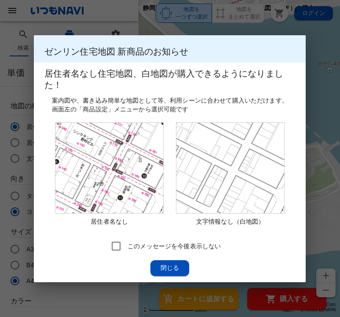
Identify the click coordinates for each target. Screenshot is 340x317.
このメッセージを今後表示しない (174, 245)
